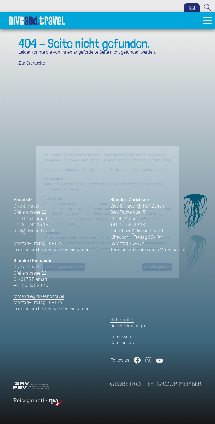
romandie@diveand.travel (38, 296)
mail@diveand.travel (33, 231)
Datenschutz (122, 342)
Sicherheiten (122, 319)
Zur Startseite (31, 63)
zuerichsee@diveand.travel (136, 231)
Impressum (121, 336)
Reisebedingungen (128, 325)
